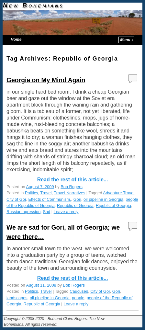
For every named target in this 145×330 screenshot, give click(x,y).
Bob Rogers (72, 186)
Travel (45, 192)
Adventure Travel (118, 192)
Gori (77, 199)
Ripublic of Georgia (113, 205)
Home (16, 39)
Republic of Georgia (75, 205)
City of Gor (16, 199)
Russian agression (23, 211)
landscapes (17, 297)
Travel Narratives (69, 192)
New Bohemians (33, 5)
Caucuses (79, 291)
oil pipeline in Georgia (103, 199)
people (78, 297)
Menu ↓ (126, 40)
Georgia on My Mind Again (45, 80)
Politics (31, 192)
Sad (46, 211)
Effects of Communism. (49, 199)
